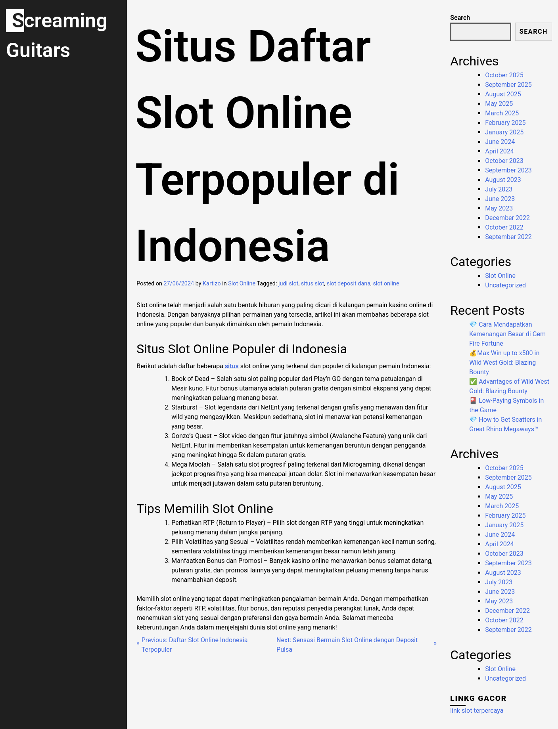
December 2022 (507, 218)
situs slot (312, 283)
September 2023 (508, 170)
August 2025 (503, 94)
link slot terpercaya (476, 710)
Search (460, 17)
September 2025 (508, 84)
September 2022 (508, 237)
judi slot (288, 283)
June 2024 (500, 141)
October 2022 (504, 227)
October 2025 (504, 75)
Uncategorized (505, 285)
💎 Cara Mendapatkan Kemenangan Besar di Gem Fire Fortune (507, 334)
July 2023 (498, 189)
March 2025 (502, 113)
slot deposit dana (348, 283)
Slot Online (241, 283)
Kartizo (212, 283)
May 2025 (499, 103)
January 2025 (504, 132)
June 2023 (500, 199)
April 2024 (499, 151)
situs (232, 366)
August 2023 (503, 180)
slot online (386, 283)
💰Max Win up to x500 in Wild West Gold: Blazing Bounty (504, 362)
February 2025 (505, 122)
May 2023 (499, 208)
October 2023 (504, 161)
